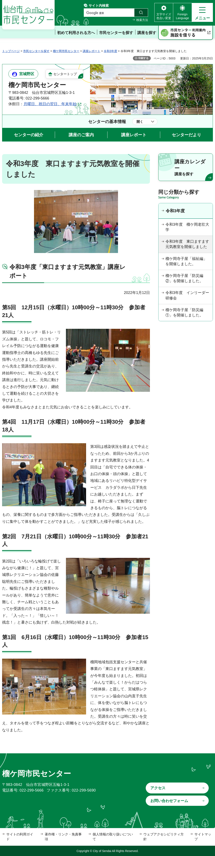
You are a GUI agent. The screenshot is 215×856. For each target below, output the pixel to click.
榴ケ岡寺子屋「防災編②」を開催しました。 (184, 278)
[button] (202, 12)
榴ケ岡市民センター (66, 51)
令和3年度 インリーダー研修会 (187, 295)
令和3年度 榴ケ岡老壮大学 (187, 227)
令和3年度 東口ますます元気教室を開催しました (187, 244)
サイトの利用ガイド (19, 836)
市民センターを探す (36, 51)
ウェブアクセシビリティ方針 (163, 836)
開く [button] (139, 121)
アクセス (157, 788)
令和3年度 (110, 51)
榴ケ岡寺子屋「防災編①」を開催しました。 (184, 312)
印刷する (143, 58)
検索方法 (142, 20)
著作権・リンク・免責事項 (63, 836)
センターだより (186, 134)
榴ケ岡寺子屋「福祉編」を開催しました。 (186, 261)
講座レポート (91, 51)
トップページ (11, 51)
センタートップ (65, 74)
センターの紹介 (28, 134)
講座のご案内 (81, 134)
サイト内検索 (99, 5)
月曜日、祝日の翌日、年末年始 (50, 104)
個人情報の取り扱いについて (113, 836)
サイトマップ (202, 836)
